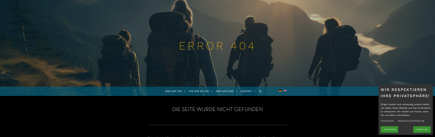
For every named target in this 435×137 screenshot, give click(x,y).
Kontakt (246, 91)
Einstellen (422, 130)
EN (285, 91)
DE (280, 91)
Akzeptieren (389, 130)
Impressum (387, 121)
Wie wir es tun (199, 91)
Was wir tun (173, 91)
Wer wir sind (225, 91)
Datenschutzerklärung (411, 121)
